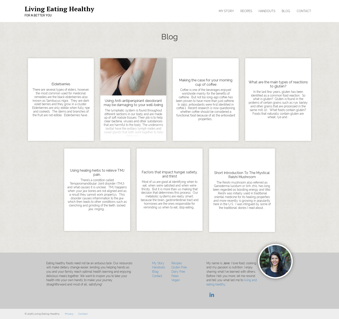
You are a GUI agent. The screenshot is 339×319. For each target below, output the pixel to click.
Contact (304, 11)
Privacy (69, 313)
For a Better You (38, 15)
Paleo (175, 276)
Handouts (267, 11)
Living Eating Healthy (59, 9)
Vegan (175, 280)
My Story (226, 11)
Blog (286, 11)
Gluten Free (179, 267)
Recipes (246, 11)
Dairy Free (178, 271)
